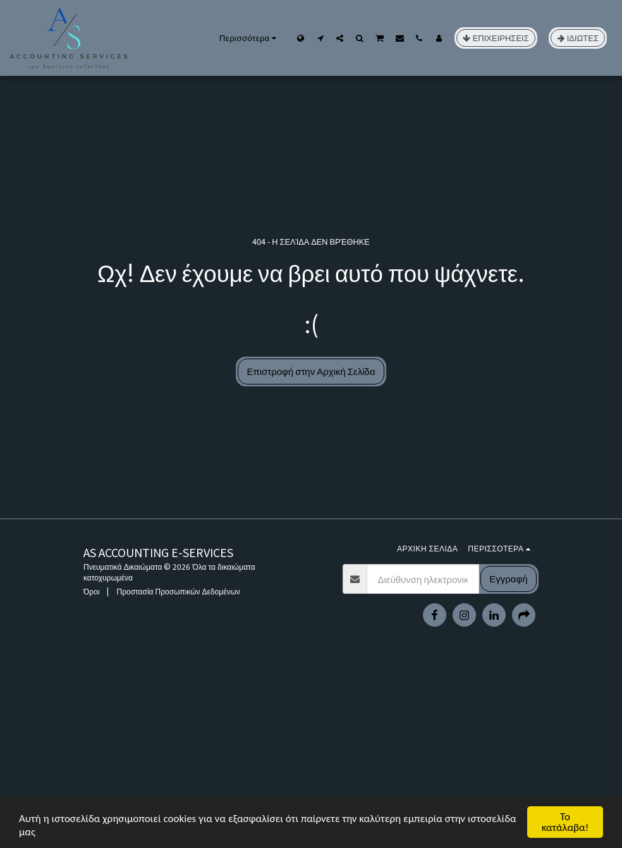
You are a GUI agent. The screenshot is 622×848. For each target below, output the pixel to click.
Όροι (91, 591)
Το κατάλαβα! (565, 822)
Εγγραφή (508, 578)
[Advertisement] (311, 756)
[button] (320, 38)
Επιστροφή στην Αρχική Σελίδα (311, 371)
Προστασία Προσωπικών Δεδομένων (178, 591)
